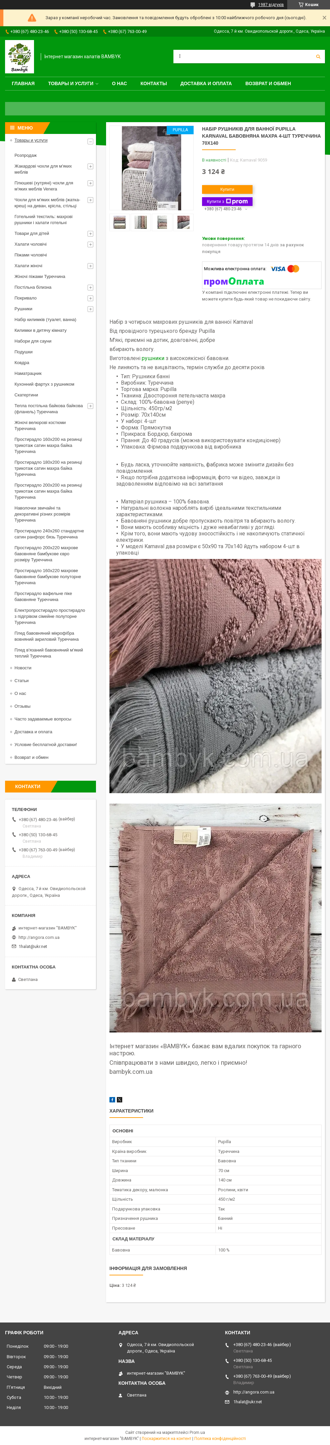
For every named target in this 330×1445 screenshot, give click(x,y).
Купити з (227, 202)
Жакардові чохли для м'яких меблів (43, 169)
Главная (23, 83)
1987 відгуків (271, 4)
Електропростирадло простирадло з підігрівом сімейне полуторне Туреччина (49, 616)
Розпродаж (25, 155)
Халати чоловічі (30, 244)
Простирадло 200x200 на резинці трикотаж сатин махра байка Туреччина (48, 491)
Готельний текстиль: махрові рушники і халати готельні (43, 219)
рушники (153, 358)
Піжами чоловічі (30, 254)
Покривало (25, 298)
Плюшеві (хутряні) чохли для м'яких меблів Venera (43, 185)
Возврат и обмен (268, 83)
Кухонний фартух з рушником (44, 384)
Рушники (23, 308)
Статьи (21, 680)
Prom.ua (197, 1432)
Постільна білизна (33, 287)
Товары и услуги (71, 83)
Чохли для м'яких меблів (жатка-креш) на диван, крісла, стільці (47, 202)
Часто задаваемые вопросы (42, 718)
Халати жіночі (28, 265)
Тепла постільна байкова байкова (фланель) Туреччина (48, 408)
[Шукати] (318, 56)
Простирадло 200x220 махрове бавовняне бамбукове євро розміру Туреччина (46, 553)
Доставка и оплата (206, 83)
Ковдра (21, 362)
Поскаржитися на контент (166, 1438)
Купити (227, 189)
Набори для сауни (33, 341)
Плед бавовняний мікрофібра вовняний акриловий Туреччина (46, 636)
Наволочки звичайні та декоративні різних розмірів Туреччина (42, 514)
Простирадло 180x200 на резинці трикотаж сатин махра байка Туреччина (48, 468)
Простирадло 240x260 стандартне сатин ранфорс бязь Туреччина (49, 533)
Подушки (23, 351)
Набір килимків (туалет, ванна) (45, 319)
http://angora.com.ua (39, 937)
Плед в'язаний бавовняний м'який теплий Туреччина (48, 653)
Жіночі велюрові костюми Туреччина (40, 425)
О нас (119, 83)
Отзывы (22, 706)
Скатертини (26, 394)
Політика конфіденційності (220, 1438)
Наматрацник (28, 373)
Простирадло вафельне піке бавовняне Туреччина (43, 596)
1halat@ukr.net (33, 946)
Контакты (153, 83)
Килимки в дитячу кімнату (40, 330)
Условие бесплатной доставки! (45, 744)
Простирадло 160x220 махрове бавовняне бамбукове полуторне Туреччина (47, 576)
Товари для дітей (31, 233)
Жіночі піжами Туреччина (39, 276)
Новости (22, 667)
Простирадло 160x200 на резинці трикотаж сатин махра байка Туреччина (48, 445)
